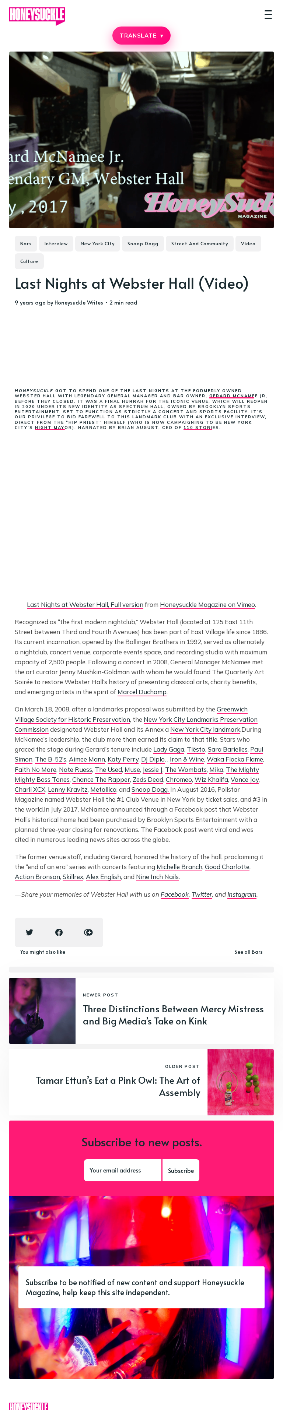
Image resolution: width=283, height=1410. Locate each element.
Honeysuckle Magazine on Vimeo (207, 604)
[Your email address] (122, 1170)
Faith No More (35, 769)
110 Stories (201, 427)
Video (248, 243)
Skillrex (73, 876)
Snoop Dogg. (151, 789)
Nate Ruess (75, 769)
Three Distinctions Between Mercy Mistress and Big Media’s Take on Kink (173, 1014)
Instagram (241, 894)
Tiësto (196, 749)
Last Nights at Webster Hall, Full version (85, 604)
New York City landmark (205, 729)
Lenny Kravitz (68, 789)
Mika (216, 769)
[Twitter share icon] (29, 932)
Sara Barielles (228, 749)
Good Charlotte (227, 867)
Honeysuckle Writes (79, 302)
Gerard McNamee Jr (237, 395)
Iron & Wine (187, 759)
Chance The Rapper (101, 779)
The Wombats (186, 769)
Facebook (175, 894)
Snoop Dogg (142, 243)
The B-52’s (50, 759)
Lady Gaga (168, 749)
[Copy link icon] (88, 932)
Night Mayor (53, 427)
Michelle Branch (179, 867)
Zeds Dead (148, 779)
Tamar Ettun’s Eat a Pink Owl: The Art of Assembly (118, 1085)
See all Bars (248, 951)
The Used (108, 769)
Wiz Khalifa (211, 779)
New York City (98, 243)
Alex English (103, 876)
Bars (26, 243)
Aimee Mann (87, 759)
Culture (29, 261)
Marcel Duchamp (142, 692)
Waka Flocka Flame (235, 759)
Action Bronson (37, 876)
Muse (132, 769)
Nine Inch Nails (157, 876)
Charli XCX (30, 789)
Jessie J (153, 769)
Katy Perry (123, 759)
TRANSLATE (141, 35)
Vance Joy (245, 779)
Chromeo (179, 779)
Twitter (202, 894)
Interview (56, 243)
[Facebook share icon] (59, 932)
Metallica (103, 789)
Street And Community (199, 243)
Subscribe (181, 1170)
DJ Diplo (153, 759)
